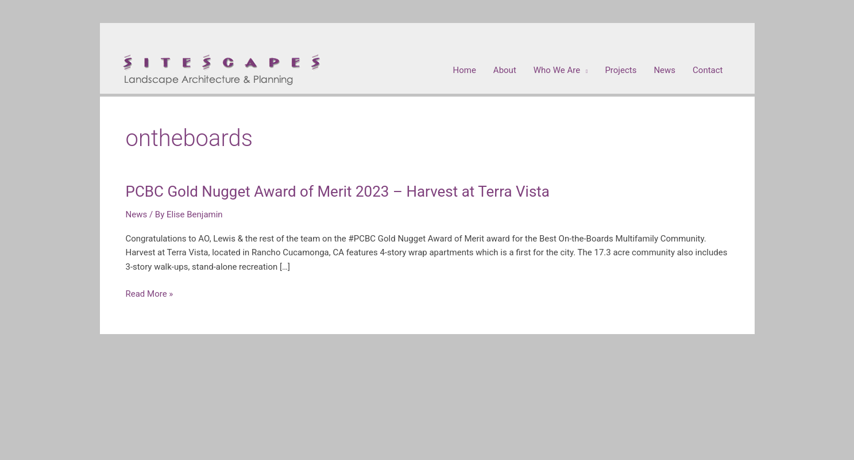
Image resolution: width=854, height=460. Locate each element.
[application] (584, 70)
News (137, 214)
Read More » (149, 294)
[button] (561, 70)
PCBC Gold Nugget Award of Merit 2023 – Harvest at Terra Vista (338, 191)
